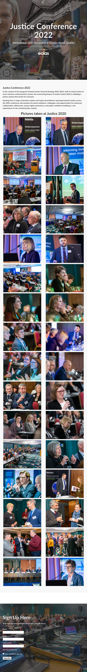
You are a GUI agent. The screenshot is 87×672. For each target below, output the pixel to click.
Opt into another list (10, 650)
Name (5, 629)
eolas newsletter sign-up (13, 654)
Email (5, 636)
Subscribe (7, 658)
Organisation (7, 643)
